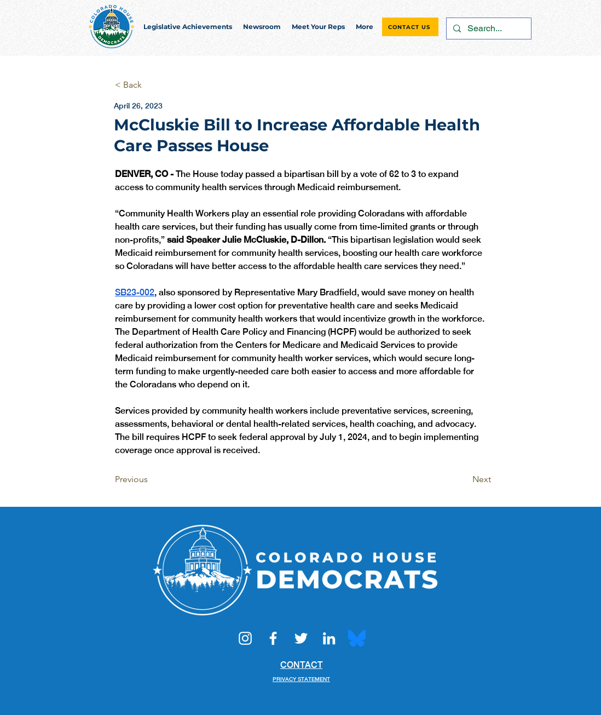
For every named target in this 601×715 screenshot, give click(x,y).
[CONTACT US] (410, 27)
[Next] (463, 479)
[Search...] (487, 28)
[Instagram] (245, 638)
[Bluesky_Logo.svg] (357, 638)
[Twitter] (301, 638)
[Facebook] (273, 638)
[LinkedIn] (329, 638)
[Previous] (151, 479)
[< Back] (151, 85)
